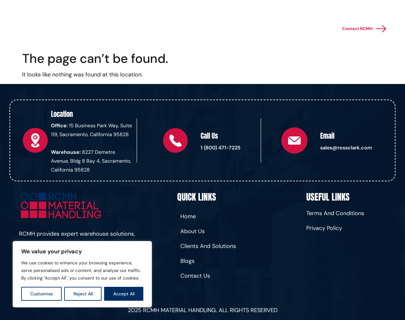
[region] (82, 274)
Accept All (123, 294)
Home (132, 29)
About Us (277, 29)
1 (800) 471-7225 (220, 147)
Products (193, 29)
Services (158, 29)
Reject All (83, 294)
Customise (41, 294)
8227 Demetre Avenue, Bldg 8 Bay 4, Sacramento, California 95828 (91, 161)
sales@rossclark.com (346, 147)
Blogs (251, 29)
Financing (226, 29)
